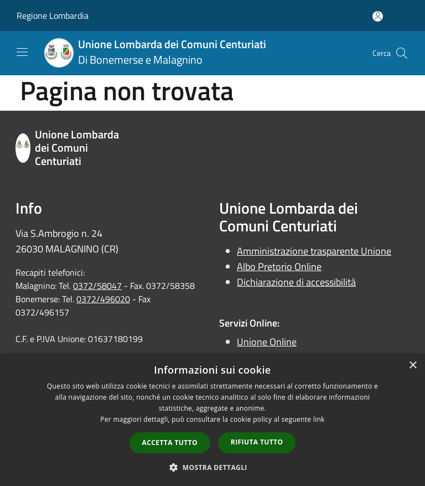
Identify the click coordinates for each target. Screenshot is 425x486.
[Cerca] (401, 53)
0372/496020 (103, 299)
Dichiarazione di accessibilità (296, 282)
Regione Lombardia (53, 15)
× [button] (412, 365)
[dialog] (212, 420)
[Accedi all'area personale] (377, 16)
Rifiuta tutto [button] (257, 442)
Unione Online (267, 341)
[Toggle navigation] (22, 52)
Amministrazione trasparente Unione (314, 251)
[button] (212, 467)
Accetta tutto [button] (170, 442)
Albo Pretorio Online (279, 266)
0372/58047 (97, 285)
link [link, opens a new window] (319, 419)
